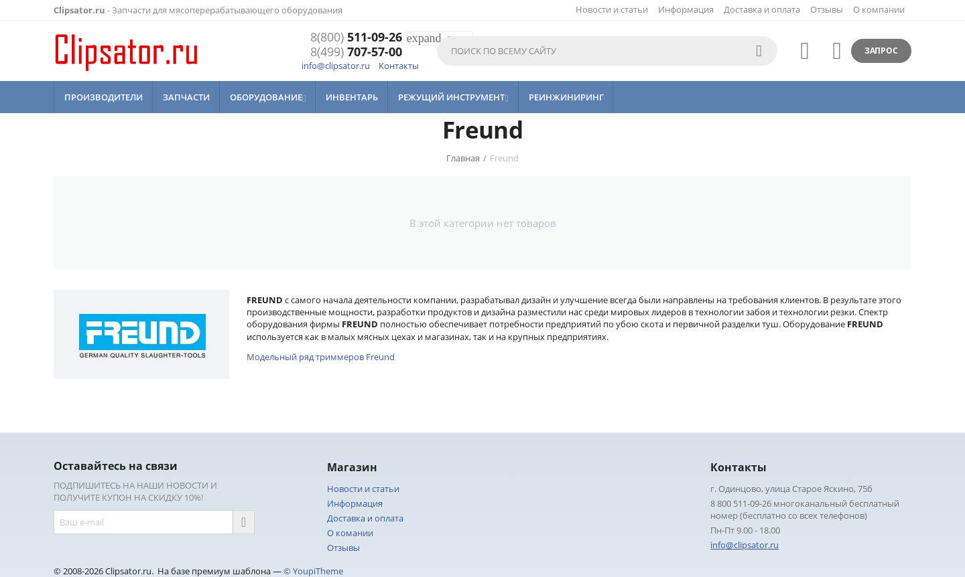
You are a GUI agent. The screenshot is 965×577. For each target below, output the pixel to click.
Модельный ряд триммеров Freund (321, 357)
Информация (686, 9)
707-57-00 (356, 52)
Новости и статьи (612, 9)
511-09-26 (356, 37)
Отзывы (826, 9)
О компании (879, 9)
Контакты (399, 66)
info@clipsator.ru (336, 66)
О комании (350, 533)
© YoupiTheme (313, 571)
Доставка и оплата (762, 9)
